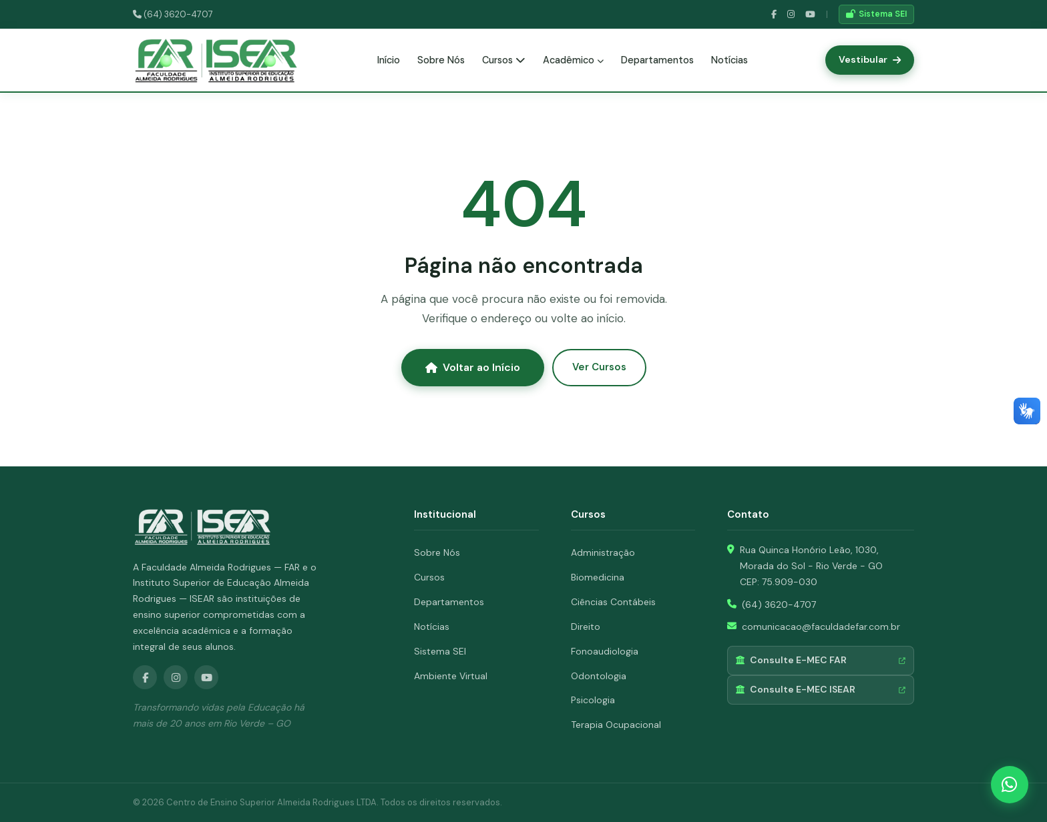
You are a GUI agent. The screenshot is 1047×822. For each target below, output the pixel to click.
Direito (585, 627)
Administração (603, 552)
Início (388, 60)
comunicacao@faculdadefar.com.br (821, 627)
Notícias (729, 60)
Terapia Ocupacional (616, 725)
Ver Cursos (599, 367)
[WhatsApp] (1009, 784)
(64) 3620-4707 (173, 14)
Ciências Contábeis (613, 602)
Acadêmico (573, 60)
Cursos (504, 60)
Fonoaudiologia (604, 651)
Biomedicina (597, 577)
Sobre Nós (441, 60)
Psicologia (593, 700)
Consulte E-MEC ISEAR (820, 689)
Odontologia (598, 676)
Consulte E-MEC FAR (820, 660)
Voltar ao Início (472, 367)
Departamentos (657, 60)
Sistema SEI (876, 14)
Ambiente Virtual (450, 676)
